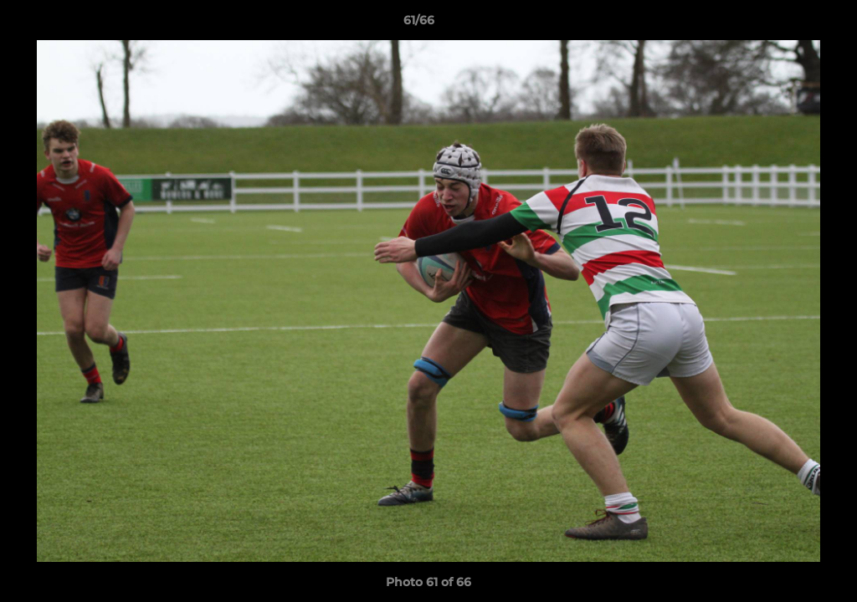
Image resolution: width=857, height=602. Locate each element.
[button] (787, 24)
